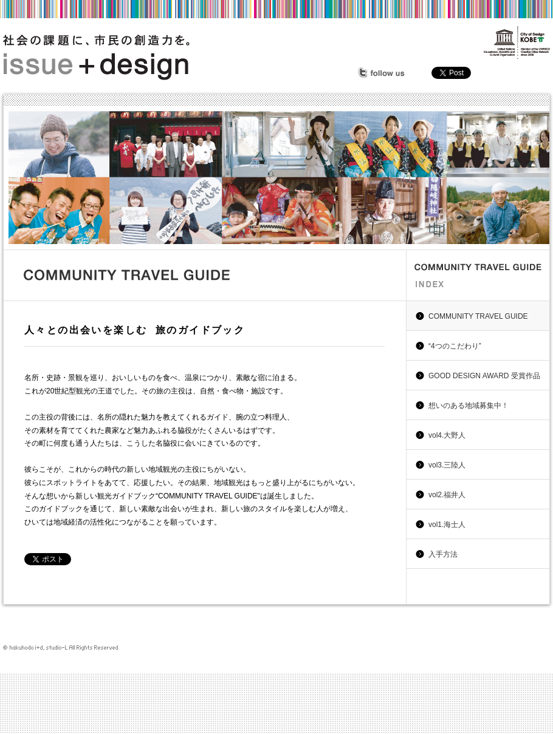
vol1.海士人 (446, 524)
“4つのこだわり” (454, 346)
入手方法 (443, 554)
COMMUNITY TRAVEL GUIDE (478, 316)
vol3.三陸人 (446, 465)
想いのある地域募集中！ (468, 405)
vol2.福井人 (446, 495)
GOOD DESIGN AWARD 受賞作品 (484, 376)
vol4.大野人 (446, 435)
